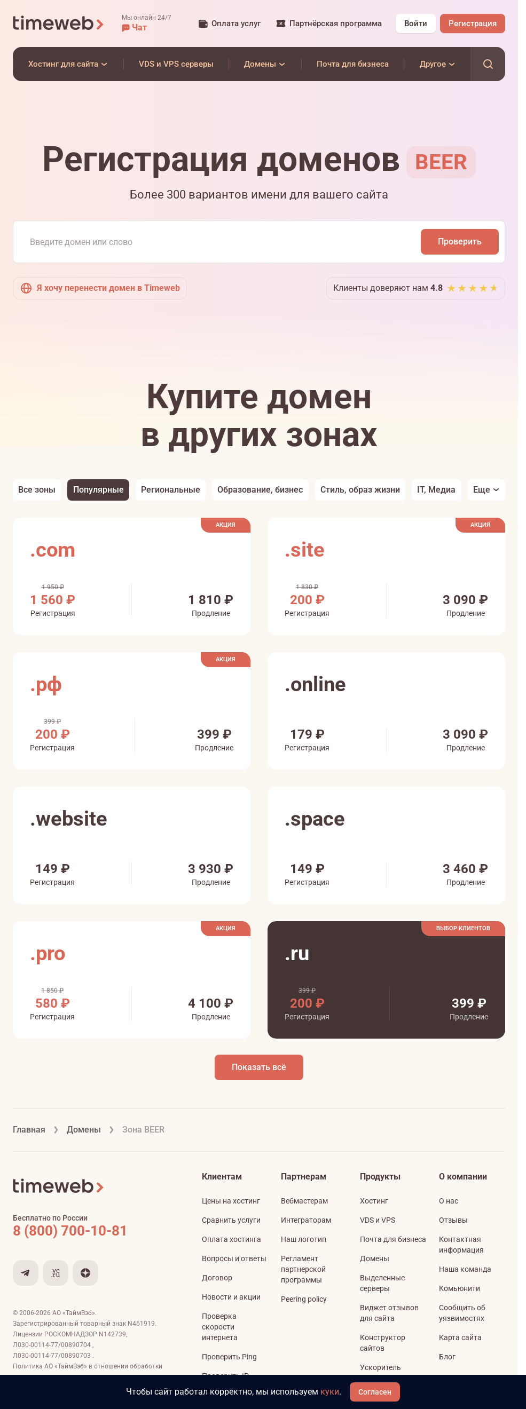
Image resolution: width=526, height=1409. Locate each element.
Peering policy (304, 1299)
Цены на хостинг (231, 1201)
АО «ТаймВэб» (73, 1313)
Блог (447, 1356)
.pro (47, 953)
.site (305, 549)
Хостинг (374, 1201)
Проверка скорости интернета (220, 1327)
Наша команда (465, 1269)
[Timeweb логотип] (59, 23)
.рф (46, 684)
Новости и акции (231, 1297)
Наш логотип (303, 1239)
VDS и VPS (377, 1220)
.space (315, 818)
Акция (225, 524)
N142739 (112, 1334)
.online (315, 684)
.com (52, 549)
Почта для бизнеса (393, 1239)
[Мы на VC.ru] (55, 1273)
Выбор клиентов (463, 928)
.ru (297, 953)
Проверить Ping (229, 1356)
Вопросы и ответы (234, 1258)
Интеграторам (306, 1220)
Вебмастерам (304, 1201)
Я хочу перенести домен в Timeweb (100, 288)
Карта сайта (460, 1337)
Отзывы (453, 1220)
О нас (448, 1201)
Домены (374, 1258)
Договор (217, 1277)
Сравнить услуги (231, 1220)
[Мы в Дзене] (85, 1273)
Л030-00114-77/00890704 (52, 1345)
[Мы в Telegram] (25, 1273)
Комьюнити (459, 1288)
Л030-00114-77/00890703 (52, 1355)
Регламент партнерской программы (303, 1269)
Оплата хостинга (231, 1239)
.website (68, 818)
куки (329, 1392)
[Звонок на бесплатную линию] (93, 1231)
